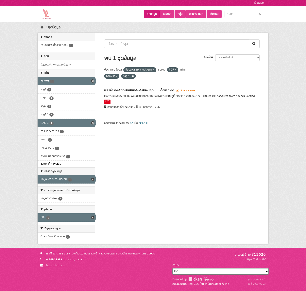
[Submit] (260, 13)
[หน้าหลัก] (42, 27)
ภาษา (175, 265)
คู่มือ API (143, 123)
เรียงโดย (208, 57)
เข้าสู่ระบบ (259, 3)
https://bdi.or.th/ (56, 265)
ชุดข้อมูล (152, 14)
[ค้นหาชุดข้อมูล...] (176, 43)
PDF (107, 101)
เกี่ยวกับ (214, 14)
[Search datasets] (244, 14)
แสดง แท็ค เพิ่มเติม (51, 164)
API (131, 123)
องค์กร (167, 14)
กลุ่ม (180, 14)
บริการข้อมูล (196, 14)
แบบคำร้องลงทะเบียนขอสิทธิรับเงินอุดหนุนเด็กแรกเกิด (139, 90)
